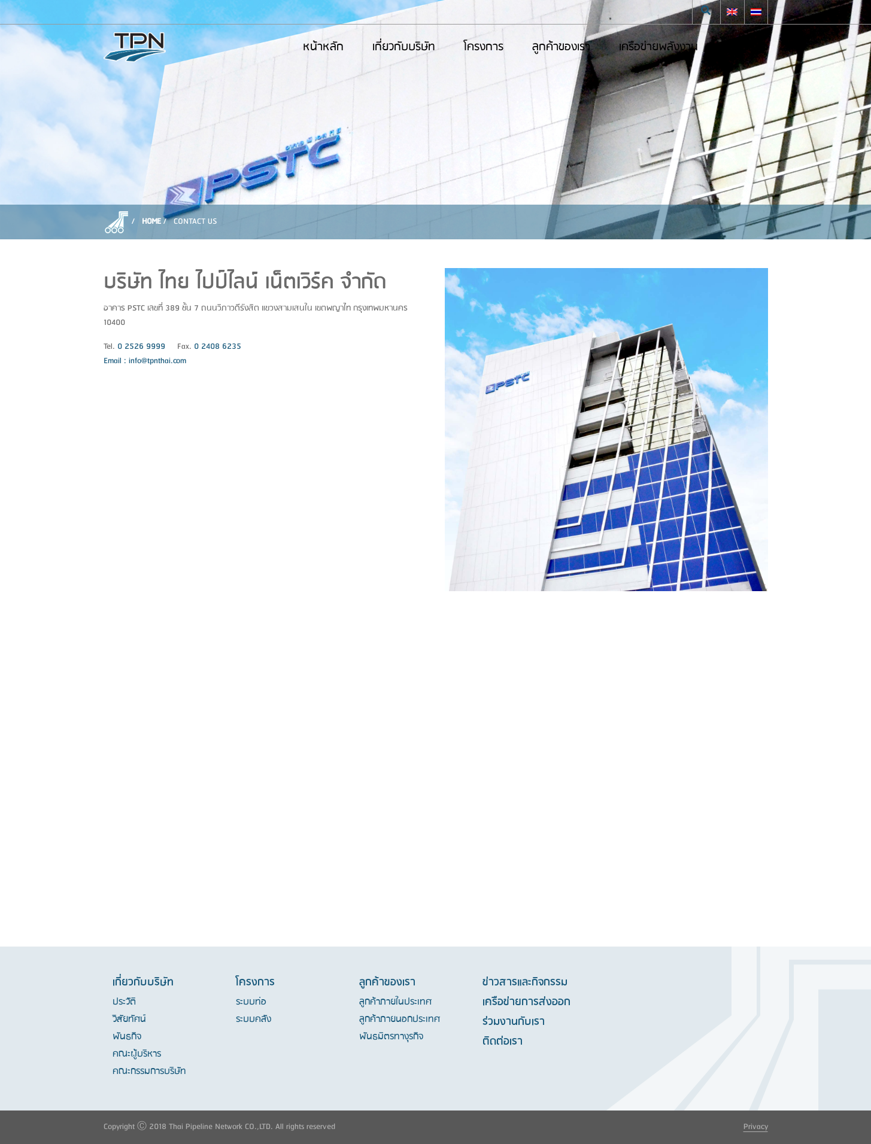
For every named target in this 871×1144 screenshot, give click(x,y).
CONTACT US (195, 222)
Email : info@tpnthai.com (145, 361)
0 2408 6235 (217, 347)
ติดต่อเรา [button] (747, 47)
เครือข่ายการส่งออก (526, 1002)
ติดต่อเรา (502, 1042)
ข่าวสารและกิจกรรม (524, 982)
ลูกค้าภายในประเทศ (395, 1002)
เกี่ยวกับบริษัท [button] (403, 47)
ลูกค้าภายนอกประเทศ (399, 1019)
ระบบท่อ (251, 1002)
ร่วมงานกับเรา (513, 1022)
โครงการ (483, 47)
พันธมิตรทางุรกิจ (391, 1037)
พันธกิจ (127, 1037)
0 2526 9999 (141, 347)
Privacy (755, 1127)
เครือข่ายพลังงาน (658, 47)
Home (151, 222)
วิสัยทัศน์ (129, 1019)
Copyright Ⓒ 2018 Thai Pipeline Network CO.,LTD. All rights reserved (219, 1127)
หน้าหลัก (323, 47)
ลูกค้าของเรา (561, 47)
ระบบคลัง (253, 1019)
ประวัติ (124, 1002)
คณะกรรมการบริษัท (149, 1071)
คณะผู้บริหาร (137, 1054)
